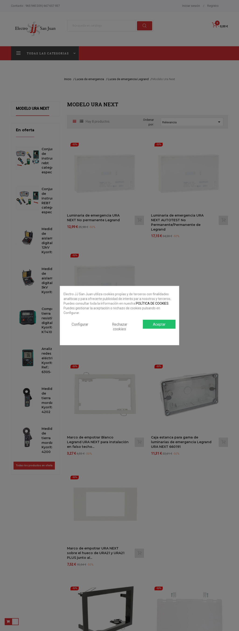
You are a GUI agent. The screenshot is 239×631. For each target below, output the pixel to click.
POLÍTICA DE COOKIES (152, 303)
